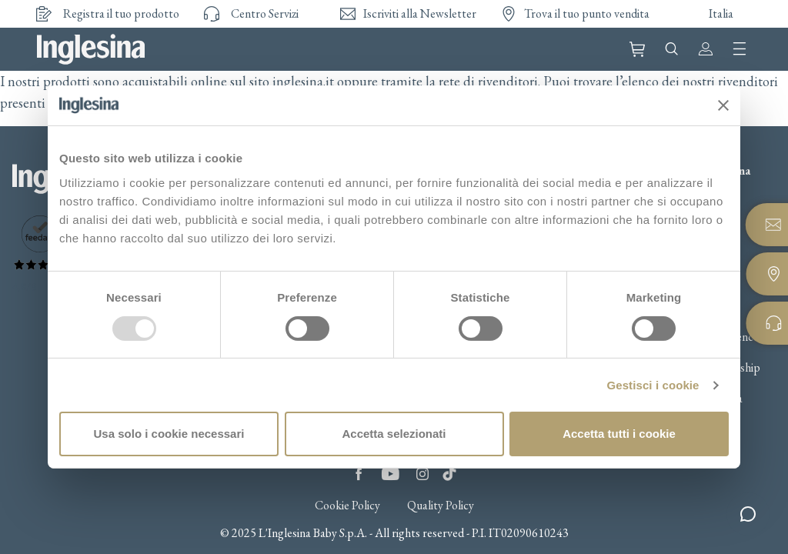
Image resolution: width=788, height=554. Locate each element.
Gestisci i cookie (652, 385)
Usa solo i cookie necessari (169, 433)
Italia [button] (721, 13)
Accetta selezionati (394, 433)
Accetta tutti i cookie (619, 433)
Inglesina (91, 49)
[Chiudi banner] (723, 105)
